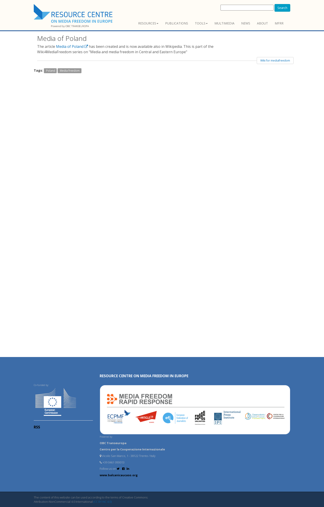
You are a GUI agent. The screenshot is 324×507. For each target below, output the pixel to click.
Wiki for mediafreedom (275, 60)
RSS (37, 427)
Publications (176, 23)
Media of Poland (72, 46)
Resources (148, 23)
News (245, 23)
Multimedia (224, 23)
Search (282, 8)
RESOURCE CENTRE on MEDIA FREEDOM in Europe (144, 375)
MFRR (279, 23)
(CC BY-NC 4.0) (102, 502)
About (262, 23)
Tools (201, 23)
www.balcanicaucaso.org (119, 475)
